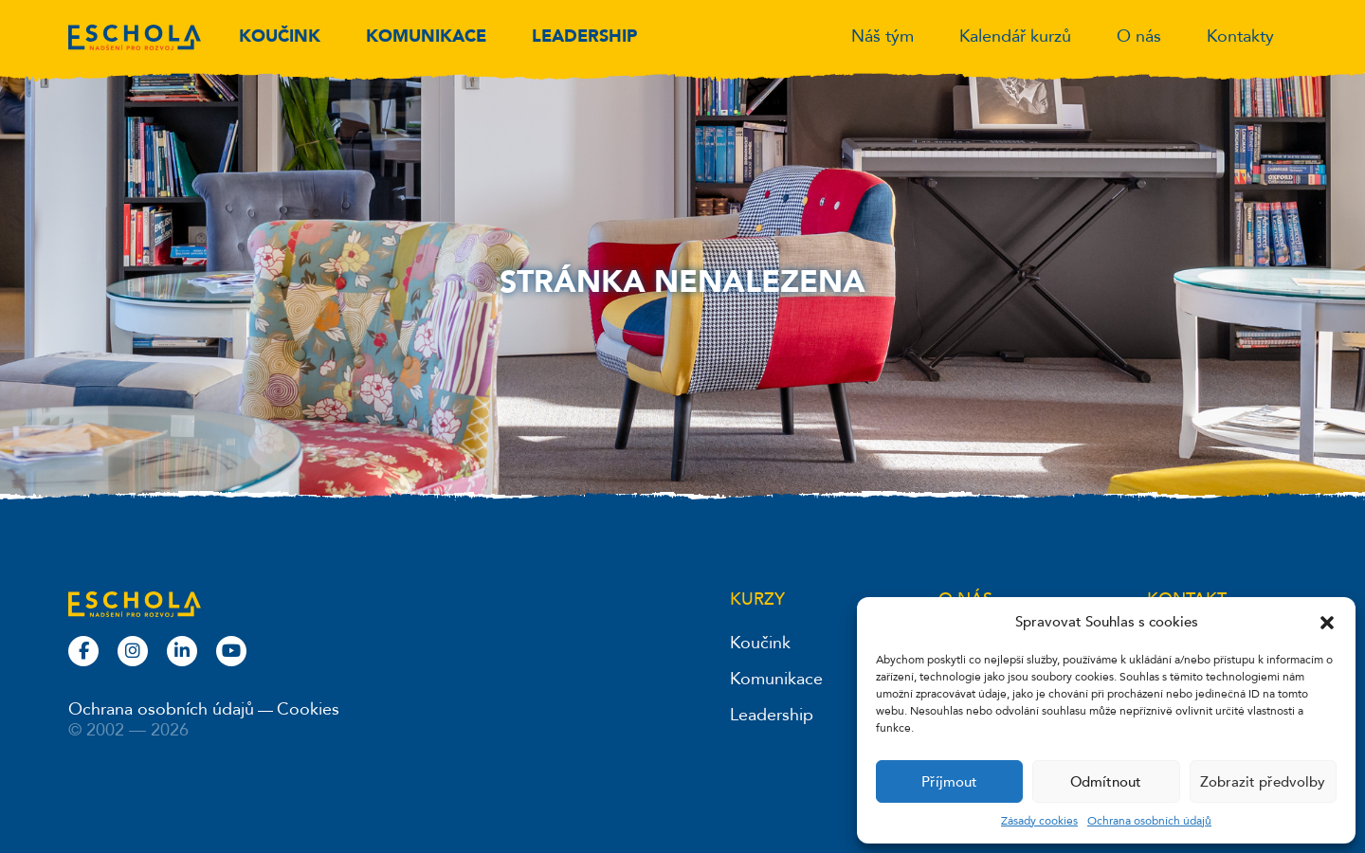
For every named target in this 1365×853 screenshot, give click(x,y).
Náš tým (882, 36)
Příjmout (949, 781)
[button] (1327, 621)
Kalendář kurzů (1015, 36)
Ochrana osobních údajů (1149, 820)
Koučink (279, 36)
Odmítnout (1105, 781)
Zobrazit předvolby (1262, 781)
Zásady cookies (1039, 820)
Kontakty (1240, 36)
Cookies (308, 709)
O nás (1139, 36)
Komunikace (426, 36)
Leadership (584, 36)
